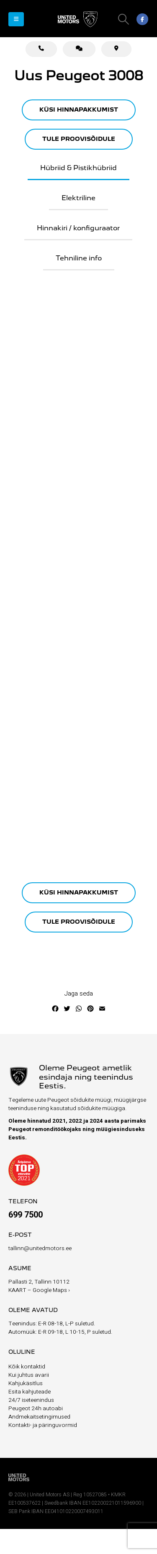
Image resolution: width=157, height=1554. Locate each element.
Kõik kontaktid (26, 1367)
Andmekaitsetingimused (39, 1417)
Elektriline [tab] (78, 198)
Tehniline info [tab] (79, 259)
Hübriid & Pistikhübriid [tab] (78, 168)
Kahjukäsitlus (25, 1383)
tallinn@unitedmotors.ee (40, 1248)
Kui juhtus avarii (28, 1375)
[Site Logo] (79, 19)
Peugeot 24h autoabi (35, 1408)
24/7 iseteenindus (31, 1400)
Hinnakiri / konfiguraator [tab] (78, 229)
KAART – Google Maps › (39, 1290)
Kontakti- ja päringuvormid (42, 1425)
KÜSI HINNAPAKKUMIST (78, 109)
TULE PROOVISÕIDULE (78, 139)
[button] (16, 19)
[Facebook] (142, 19)
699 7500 (25, 1215)
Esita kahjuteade (29, 1392)
